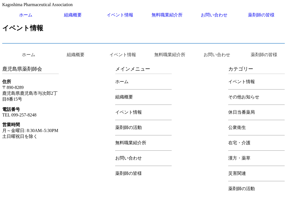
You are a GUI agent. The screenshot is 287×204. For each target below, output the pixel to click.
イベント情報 (120, 15)
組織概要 (73, 15)
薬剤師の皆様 (261, 15)
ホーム (25, 15)
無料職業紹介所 (167, 15)
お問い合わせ (214, 15)
